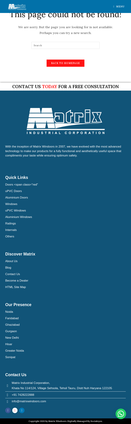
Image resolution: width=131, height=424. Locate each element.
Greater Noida (14, 350)
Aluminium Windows (18, 217)
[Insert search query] (65, 45)
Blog (8, 267)
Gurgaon (11, 331)
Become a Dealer (16, 280)
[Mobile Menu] (119, 6)
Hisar (8, 344)
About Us (11, 261)
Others (9, 236)
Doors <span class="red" (21, 184)
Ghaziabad (12, 324)
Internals (11, 230)
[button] (121, 414)
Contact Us (12, 274)
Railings (10, 223)
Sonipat (10, 357)
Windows (11, 204)
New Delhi (12, 337)
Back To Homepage (65, 63)
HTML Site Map (15, 287)
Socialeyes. (96, 421)
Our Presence (18, 304)
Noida (9, 311)
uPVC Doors (13, 191)
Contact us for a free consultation (65, 86)
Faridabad (12, 318)
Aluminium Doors (16, 197)
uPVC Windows (15, 210)
